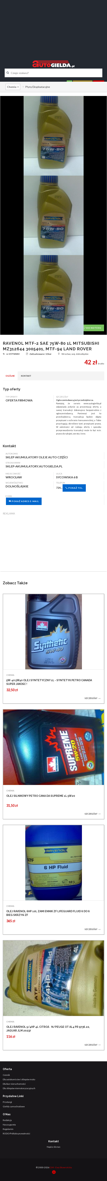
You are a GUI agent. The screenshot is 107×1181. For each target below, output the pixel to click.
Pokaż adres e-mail (24, 501)
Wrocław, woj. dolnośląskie (73, 354)
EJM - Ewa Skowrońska (61, 1167)
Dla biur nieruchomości (14, 1083)
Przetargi (7, 1102)
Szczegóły (93, 698)
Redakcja (7, 1120)
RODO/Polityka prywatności (16, 1133)
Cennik (6, 1075)
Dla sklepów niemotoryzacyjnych (19, 1088)
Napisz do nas (53, 1146)
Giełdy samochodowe (14, 1106)
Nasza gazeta (9, 1124)
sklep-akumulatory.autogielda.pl (34, 466)
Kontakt (26, 376)
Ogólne (10, 376)
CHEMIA (10, 675)
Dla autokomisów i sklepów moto (19, 1079)
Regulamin (8, 1129)
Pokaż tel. (74, 487)
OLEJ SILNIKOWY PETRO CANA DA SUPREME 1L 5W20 (40, 795)
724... (71, 488)
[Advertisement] (53, 27)
